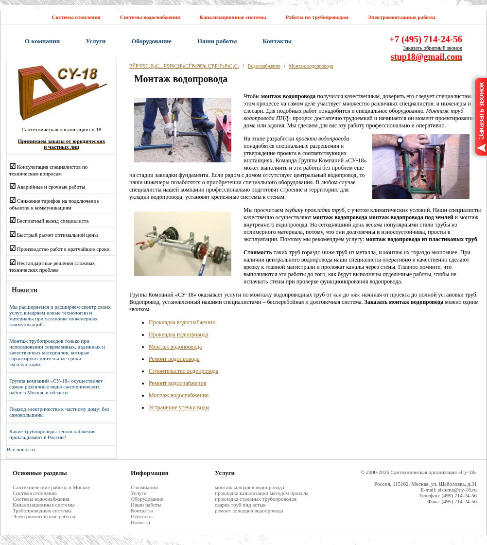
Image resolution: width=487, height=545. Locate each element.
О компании (42, 41)
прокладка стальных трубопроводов (255, 499)
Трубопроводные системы (42, 510)
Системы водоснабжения (150, 17)
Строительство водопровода (183, 371)
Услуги (95, 41)
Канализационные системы (232, 17)
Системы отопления (76, 17)
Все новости (21, 449)
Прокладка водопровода (178, 334)
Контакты (277, 41)
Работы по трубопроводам (317, 17)
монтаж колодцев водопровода (249, 487)
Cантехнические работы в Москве (51, 487)
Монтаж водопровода (311, 66)
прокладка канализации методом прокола (262, 493)
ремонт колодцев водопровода (249, 510)
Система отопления (35, 493)
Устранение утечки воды (179, 407)
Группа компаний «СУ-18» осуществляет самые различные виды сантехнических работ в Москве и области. (56, 386)
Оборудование (151, 41)
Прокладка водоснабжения (182, 322)
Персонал (142, 516)
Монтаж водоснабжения (179, 395)
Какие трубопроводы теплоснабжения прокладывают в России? (52, 434)
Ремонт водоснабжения (177, 383)
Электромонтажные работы (401, 17)
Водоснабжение (264, 66)
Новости (140, 522)
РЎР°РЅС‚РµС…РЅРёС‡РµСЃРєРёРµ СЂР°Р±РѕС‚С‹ (184, 66)
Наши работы (217, 41)
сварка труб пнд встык (240, 505)
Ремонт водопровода (174, 358)
